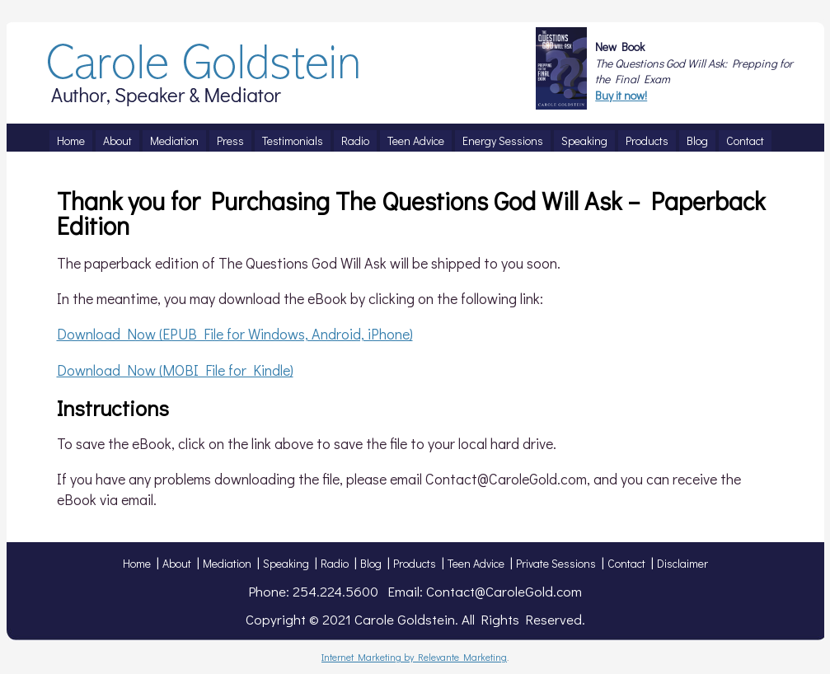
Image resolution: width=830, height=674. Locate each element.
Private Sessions (556, 563)
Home (137, 563)
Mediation (227, 563)
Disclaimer (682, 563)
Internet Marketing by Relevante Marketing (414, 656)
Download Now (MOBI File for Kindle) (175, 370)
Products (414, 563)
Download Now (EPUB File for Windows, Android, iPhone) (235, 334)
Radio (335, 563)
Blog (371, 563)
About (176, 563)
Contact (626, 563)
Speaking (286, 563)
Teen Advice (476, 563)
